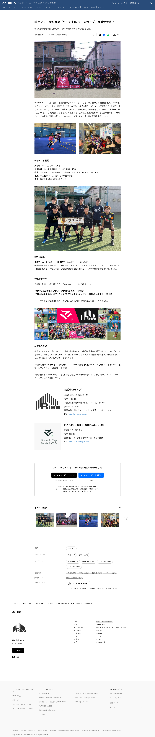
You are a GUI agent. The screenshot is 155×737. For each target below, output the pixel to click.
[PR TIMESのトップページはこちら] (29, 3)
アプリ (30, 7)
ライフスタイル (73, 7)
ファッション (61, 7)
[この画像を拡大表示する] (44, 520)
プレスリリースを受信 (119, 3)
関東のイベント (88, 562)
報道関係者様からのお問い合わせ (69, 731)
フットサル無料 (74, 567)
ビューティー (49, 7)
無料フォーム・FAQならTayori (85, 698)
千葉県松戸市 (71, 573)
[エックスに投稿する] (100, 35)
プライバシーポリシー (28, 731)
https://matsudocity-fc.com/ (79, 442)
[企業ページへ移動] (19, 628)
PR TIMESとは (17, 696)
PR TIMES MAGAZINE (45, 706)
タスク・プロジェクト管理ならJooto (86, 693)
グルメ (93, 7)
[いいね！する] (93, 35)
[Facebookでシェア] (104, 35)
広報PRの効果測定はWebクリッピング (51, 710)
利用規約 (53, 731)
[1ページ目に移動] (119, 507)
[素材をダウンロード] (114, 35)
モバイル (22, 7)
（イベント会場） (110, 573)
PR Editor (42, 714)
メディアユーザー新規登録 (91, 475)
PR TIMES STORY (44, 693)
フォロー (18, 650)
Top (3, 7)
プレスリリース (27, 603)
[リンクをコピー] (119, 35)
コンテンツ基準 (42, 731)
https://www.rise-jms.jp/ (78, 414)
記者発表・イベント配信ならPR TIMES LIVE (52, 702)
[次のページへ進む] (126, 519)
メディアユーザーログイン (64, 475)
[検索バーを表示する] (151, 3)
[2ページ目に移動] (120, 507)
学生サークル (73, 562)
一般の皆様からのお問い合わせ (111, 731)
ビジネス (85, 7)
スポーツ (101, 7)
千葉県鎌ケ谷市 (96, 573)
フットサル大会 (105, 562)
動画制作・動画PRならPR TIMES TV (50, 698)
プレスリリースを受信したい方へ (23, 704)
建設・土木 (83, 555)
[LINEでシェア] (108, 35)
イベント (71, 548)
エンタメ (38, 7)
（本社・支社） (83, 573)
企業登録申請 (134, 3)
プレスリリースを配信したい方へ (23, 708)
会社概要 (15, 731)
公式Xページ (114, 703)
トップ (16, 603)
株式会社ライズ (41, 603)
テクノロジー (12, 7)
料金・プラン (17, 700)
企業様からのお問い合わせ (90, 731)
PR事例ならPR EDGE (81, 702)
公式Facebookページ (116, 693)
